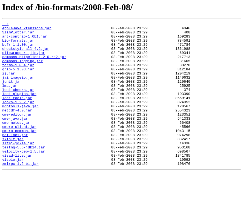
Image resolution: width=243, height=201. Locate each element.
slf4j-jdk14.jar (18, 167)
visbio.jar (13, 187)
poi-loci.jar (15, 157)
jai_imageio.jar (18, 88)
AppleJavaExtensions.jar (26, 29)
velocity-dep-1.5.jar (23, 177)
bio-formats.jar (18, 44)
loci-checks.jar (18, 103)
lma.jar (9, 98)
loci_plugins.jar (19, 108)
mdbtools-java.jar (20, 123)
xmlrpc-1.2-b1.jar (20, 192)
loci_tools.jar (17, 113)
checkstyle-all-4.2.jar (25, 54)
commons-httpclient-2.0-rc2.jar (34, 64)
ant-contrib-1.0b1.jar (24, 39)
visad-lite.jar (17, 182)
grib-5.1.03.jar (18, 78)
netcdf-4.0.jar (17, 128)
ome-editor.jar (17, 133)
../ (5, 24)
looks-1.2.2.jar (18, 118)
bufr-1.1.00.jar (18, 49)
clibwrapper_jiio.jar (23, 59)
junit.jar (11, 93)
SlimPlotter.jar (18, 34)
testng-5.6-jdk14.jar (23, 172)
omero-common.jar (19, 152)
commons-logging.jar (22, 69)
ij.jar (8, 83)
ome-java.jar (15, 138)
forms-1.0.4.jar (18, 73)
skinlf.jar (13, 162)
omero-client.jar (19, 147)
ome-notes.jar (16, 142)
